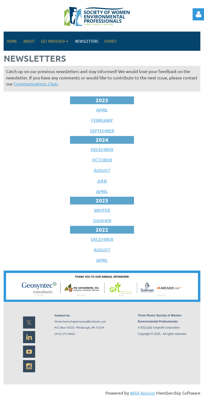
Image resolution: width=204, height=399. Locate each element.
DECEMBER (102, 149)
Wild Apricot (142, 392)
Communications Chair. (36, 83)
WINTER (102, 209)
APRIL (102, 109)
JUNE (102, 180)
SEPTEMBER (102, 130)
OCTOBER (102, 159)
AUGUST (102, 170)
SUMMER (102, 220)
